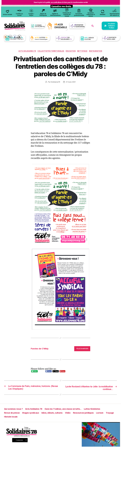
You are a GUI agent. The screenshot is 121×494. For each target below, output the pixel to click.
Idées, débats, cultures (55, 413)
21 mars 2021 (71, 82)
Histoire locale (22, 417)
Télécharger (82, 349)
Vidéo (72, 413)
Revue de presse (12, 413)
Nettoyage (83, 51)
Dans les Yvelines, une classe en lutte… (66, 409)
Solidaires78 (55, 82)
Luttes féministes (97, 409)
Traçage (8, 417)
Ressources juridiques (88, 413)
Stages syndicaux (32, 413)
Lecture (106, 413)
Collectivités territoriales (50, 51)
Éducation (71, 51)
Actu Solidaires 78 (26, 51)
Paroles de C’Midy (40, 349)
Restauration (96, 51)
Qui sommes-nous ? (14, 409)
